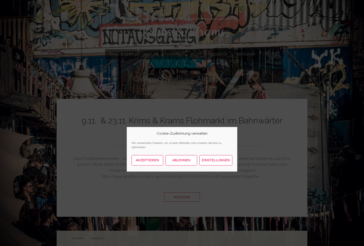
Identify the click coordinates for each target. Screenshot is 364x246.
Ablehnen (181, 170)
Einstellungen (216, 170)
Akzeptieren (147, 170)
